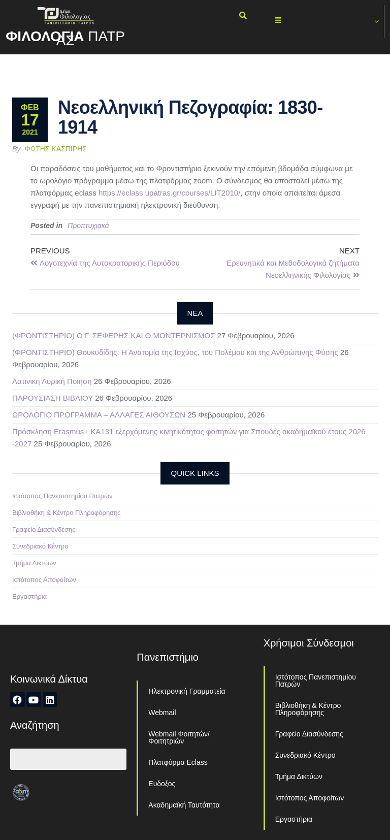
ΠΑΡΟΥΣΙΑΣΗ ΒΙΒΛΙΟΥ (52, 398)
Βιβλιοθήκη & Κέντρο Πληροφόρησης (66, 512)
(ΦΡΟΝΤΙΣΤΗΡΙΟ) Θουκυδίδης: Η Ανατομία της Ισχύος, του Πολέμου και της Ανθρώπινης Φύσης (175, 352)
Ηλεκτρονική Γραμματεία (186, 691)
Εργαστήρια (29, 596)
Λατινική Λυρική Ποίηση (52, 381)
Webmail (162, 712)
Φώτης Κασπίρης (56, 149)
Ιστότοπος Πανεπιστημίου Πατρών (62, 496)
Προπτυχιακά (88, 225)
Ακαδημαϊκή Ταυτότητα (183, 805)
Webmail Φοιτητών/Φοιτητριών (179, 737)
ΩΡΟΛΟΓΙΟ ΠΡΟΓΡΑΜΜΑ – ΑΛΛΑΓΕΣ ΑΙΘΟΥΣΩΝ (98, 414)
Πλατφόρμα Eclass (177, 762)
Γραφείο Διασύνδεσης (44, 529)
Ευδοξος (161, 784)
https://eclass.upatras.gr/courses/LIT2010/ (169, 192)
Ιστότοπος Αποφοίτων (44, 580)
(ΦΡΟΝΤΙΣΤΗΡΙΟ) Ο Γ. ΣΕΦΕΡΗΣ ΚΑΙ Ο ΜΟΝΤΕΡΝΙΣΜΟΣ (113, 335)
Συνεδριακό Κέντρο (40, 546)
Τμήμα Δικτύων (34, 563)
